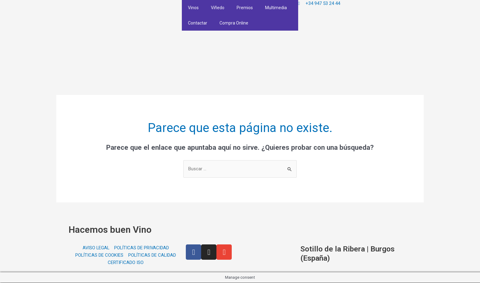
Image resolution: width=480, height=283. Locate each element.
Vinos (193, 7)
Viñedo (217, 7)
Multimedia (276, 7)
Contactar (197, 23)
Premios (245, 7)
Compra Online (233, 23)
